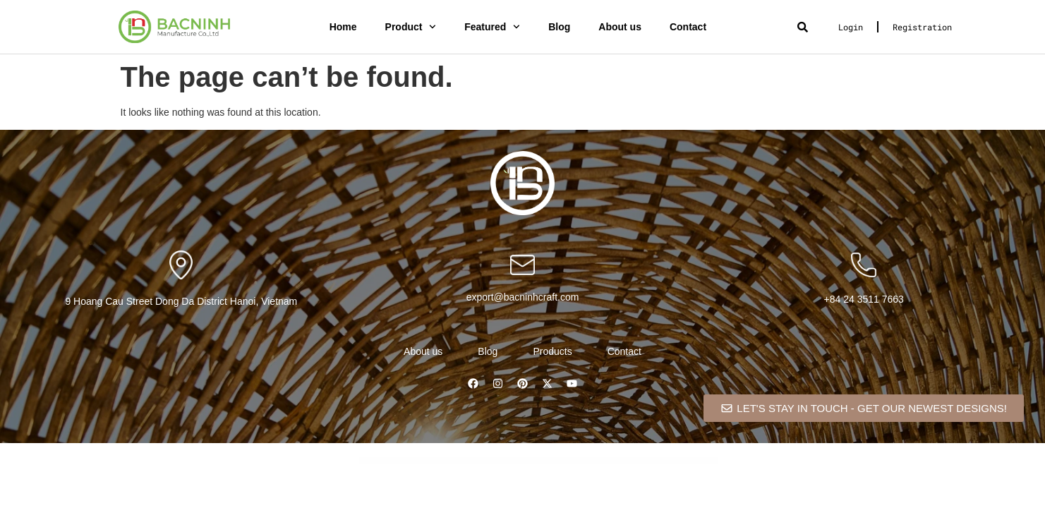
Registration (922, 26)
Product (411, 26)
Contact (688, 26)
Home (343, 26)
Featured (492, 26)
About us (619, 26)
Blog (559, 26)
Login (850, 26)
